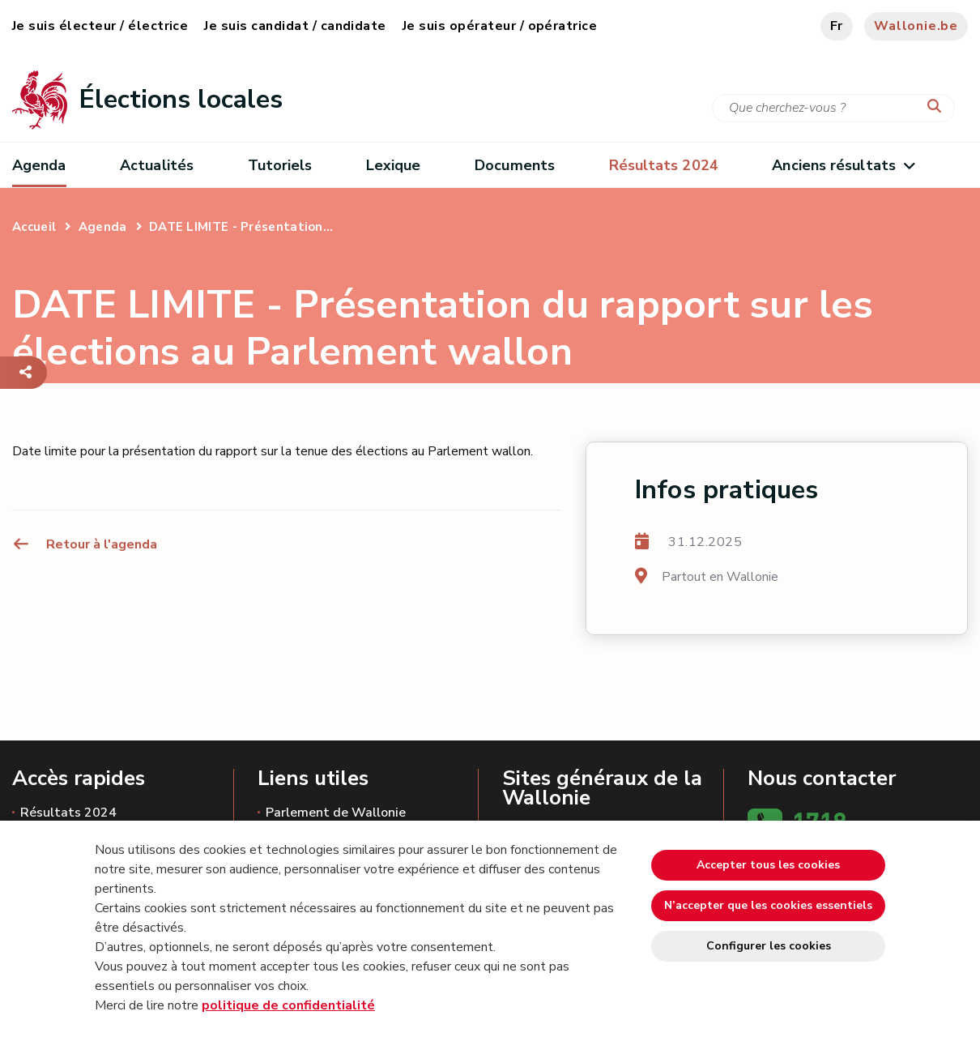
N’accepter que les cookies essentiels (768, 905)
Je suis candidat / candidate (295, 26)
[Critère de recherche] (833, 108)
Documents (515, 165)
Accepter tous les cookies (768, 865)
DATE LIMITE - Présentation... (241, 227)
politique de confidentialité (288, 1005)
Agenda (39, 165)
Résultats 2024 (68, 812)
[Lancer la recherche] (938, 106)
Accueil (34, 227)
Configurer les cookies (768, 946)
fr (837, 26)
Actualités (157, 165)
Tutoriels (280, 165)
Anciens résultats (843, 165)
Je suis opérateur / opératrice (500, 26)
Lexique (393, 165)
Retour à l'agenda (84, 544)
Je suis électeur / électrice (100, 26)
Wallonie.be (916, 26)
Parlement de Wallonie (336, 812)
